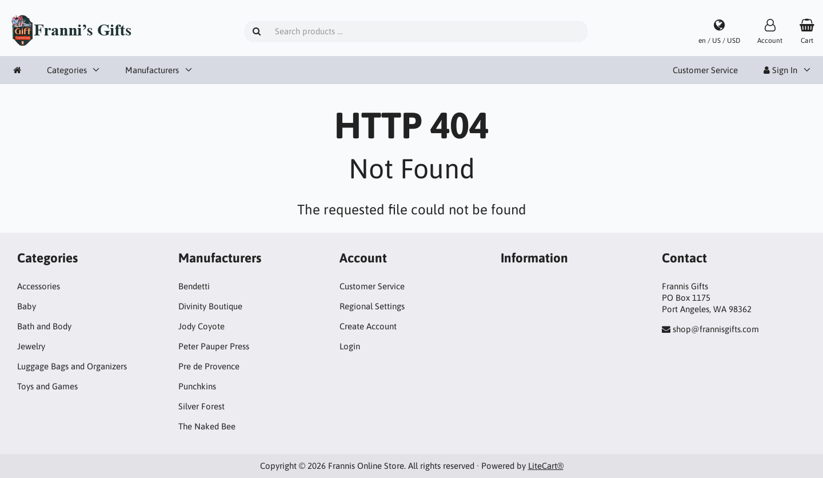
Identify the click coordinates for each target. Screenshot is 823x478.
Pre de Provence (208, 366)
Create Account (368, 326)
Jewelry (31, 346)
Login (349, 346)
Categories (67, 70)
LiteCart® (546, 466)
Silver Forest (201, 406)
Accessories (38, 286)
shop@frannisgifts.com (716, 329)
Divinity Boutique (210, 306)
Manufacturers (152, 70)
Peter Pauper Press (213, 346)
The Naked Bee (206, 426)
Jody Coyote (201, 326)
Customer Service (705, 70)
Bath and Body (44, 326)
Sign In (780, 70)
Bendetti (194, 286)
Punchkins (197, 386)
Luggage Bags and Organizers (72, 366)
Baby (26, 306)
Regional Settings (372, 306)
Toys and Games (47, 386)
